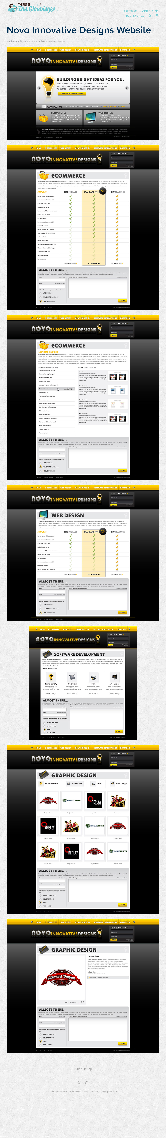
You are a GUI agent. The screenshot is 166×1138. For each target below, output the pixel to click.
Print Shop (130, 11)
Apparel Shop (149, 11)
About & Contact (135, 15)
